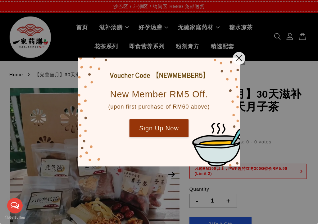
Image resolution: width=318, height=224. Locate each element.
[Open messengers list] (15, 205)
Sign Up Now (159, 128)
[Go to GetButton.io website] (15, 218)
